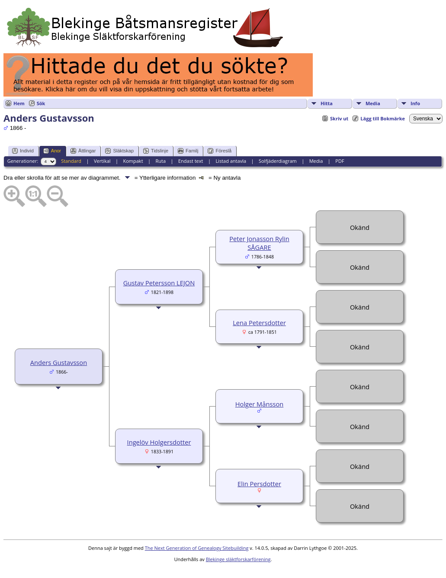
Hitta (327, 103)
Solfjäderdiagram (278, 161)
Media (373, 103)
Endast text (190, 161)
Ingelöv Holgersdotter (159, 442)
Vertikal (102, 161)
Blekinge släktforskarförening (238, 559)
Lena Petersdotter (259, 322)
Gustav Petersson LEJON (159, 282)
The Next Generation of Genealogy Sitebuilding (197, 548)
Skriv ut (339, 118)
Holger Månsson (259, 404)
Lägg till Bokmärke (382, 118)
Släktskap (119, 151)
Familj (188, 151)
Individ (23, 151)
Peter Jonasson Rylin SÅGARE (259, 243)
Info (415, 103)
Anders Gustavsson (58, 362)
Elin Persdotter (259, 483)
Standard (71, 161)
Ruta (160, 161)
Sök (41, 103)
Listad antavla (230, 161)
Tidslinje (155, 151)
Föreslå (219, 151)
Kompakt (133, 161)
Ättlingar (83, 151)
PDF (339, 161)
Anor (52, 151)
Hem (19, 103)
